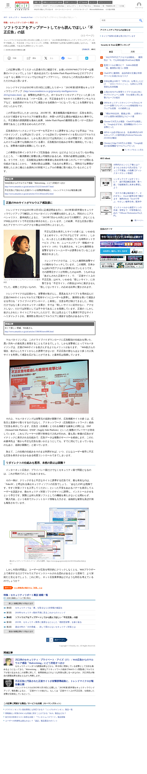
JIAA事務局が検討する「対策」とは (28, 588)
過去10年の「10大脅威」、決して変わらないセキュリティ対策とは (45, 627)
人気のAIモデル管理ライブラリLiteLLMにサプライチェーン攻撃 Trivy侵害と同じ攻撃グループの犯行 (123, 95)
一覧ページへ (138, 220)
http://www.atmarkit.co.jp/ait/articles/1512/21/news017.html (29, 187)
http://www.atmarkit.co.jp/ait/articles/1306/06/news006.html (29, 332)
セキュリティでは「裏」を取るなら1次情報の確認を (39, 608)
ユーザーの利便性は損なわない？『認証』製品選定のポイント (31, 721)
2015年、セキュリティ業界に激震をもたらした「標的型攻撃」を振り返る (48, 622)
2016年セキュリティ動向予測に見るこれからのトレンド (40, 613)
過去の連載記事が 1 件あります (21, 631)
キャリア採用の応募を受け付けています (118, 36)
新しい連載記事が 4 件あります (21, 603)
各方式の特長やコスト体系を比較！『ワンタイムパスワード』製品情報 (35, 717)
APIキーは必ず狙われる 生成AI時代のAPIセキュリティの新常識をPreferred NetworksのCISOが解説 (123, 135)
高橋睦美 (86, 49)
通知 (34, 58)
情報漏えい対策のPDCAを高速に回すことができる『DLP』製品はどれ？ (35, 713)
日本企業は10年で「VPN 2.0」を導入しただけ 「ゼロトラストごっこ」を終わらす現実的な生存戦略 (123, 84)
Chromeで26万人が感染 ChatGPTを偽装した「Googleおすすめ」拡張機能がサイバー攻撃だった (123, 124)
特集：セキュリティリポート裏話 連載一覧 (26, 595)
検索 (141, 20)
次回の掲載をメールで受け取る (18, 598)
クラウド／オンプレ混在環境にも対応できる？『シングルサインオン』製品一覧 (39, 709)
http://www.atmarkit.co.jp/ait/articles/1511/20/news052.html (29, 194)
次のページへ (59, 640)
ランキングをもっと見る (133, 150)
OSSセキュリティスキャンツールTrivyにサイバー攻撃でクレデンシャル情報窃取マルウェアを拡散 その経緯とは (123, 106)
